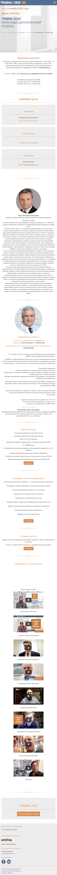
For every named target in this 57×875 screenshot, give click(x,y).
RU (24, 2)
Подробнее (28, 463)
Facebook (22, 32)
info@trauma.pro (50, 402)
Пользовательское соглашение (11, 871)
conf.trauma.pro (38, 32)
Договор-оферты (7, 873)
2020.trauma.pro (51, 400)
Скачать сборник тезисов (28, 814)
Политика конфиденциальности (11, 869)
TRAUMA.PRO (28, 348)
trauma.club (49, 32)
